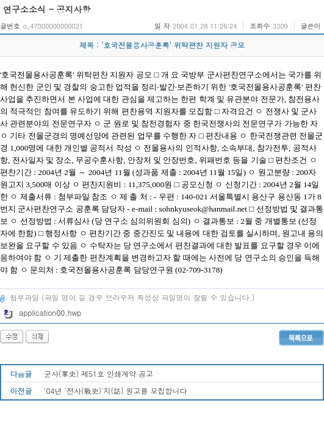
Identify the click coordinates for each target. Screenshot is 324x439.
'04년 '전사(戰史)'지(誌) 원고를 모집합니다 (115, 390)
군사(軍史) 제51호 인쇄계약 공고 (98, 373)
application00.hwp (42, 312)
